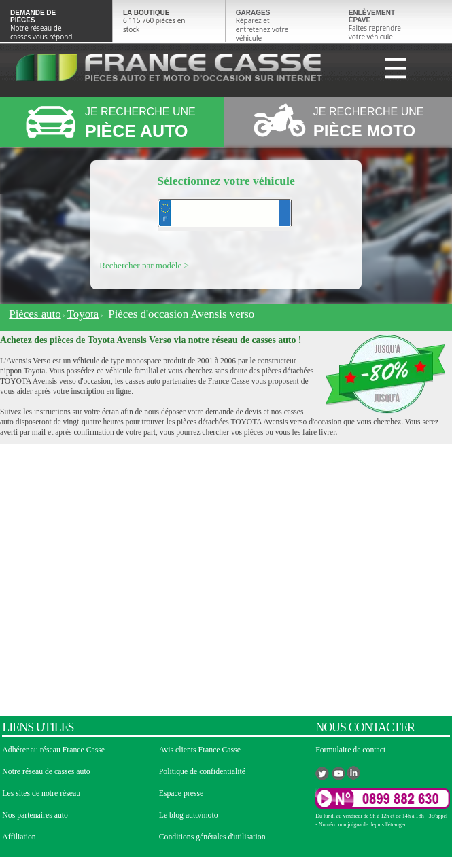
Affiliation (18, 837)
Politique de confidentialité (202, 771)
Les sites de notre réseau (41, 793)
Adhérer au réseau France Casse (53, 750)
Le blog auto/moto (188, 815)
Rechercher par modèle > (144, 265)
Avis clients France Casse (200, 750)
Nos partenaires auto (35, 815)
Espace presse (181, 793)
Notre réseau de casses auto (46, 771)
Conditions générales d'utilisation (212, 837)
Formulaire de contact (350, 750)
